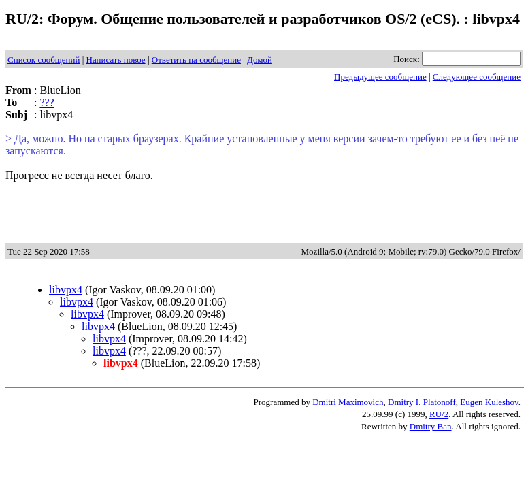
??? (46, 102)
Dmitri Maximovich (347, 402)
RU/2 (438, 414)
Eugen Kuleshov (489, 402)
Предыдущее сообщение (380, 76)
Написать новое (116, 59)
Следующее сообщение (477, 76)
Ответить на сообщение (196, 59)
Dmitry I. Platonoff (422, 402)
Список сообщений (43, 59)
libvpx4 (65, 289)
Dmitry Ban (431, 426)
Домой (259, 59)
